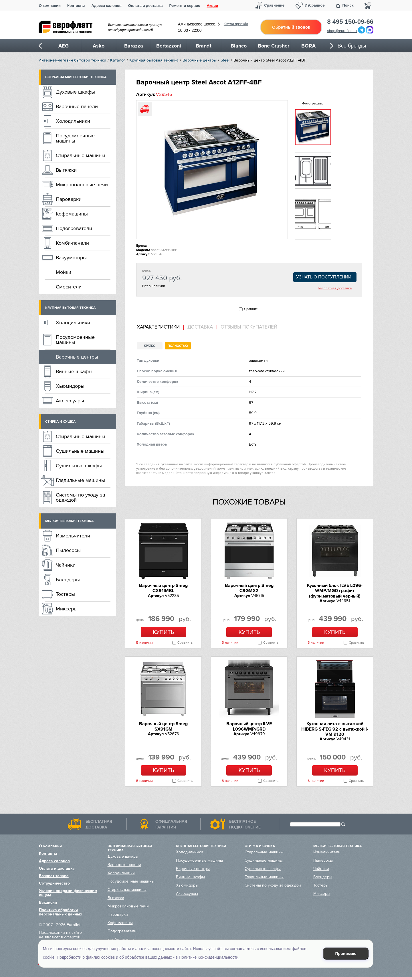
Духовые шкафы (75, 92)
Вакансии (48, 902)
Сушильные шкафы (79, 465)
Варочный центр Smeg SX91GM (163, 726)
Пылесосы (68, 550)
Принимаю (345, 953)
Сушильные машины (80, 451)
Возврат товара (54, 875)
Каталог (117, 60)
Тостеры (65, 594)
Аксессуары (70, 400)
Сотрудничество (54, 883)
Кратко (149, 346)
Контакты (76, 5)
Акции (212, 5)
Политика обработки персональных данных (60, 912)
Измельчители (73, 536)
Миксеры (67, 609)
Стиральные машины (80, 155)
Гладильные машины (80, 480)
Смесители (69, 287)
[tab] (160, 327)
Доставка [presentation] (200, 327)
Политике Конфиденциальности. (209, 957)
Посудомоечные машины (75, 138)
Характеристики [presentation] (158, 327)
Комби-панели (72, 243)
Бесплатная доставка (335, 288)
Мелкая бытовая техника (69, 521)
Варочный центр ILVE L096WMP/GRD (249, 726)
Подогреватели (74, 228)
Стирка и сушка (60, 422)
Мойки (63, 272)
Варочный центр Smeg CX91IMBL (163, 588)
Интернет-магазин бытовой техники (72, 60)
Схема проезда (236, 24)
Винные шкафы (74, 371)
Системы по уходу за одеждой (80, 497)
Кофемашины (72, 214)
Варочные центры (200, 60)
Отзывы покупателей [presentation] (249, 327)
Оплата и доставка (145, 5)
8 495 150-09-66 (350, 22)
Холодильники (73, 121)
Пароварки (69, 199)
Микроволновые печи (82, 184)
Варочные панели (77, 106)
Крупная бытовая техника (154, 60)
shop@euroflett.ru (342, 31)
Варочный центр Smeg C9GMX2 (249, 588)
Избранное (315, 5)
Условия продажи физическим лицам (68, 892)
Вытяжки (66, 170)
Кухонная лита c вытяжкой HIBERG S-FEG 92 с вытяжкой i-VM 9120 (334, 729)
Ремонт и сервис (184, 5)
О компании (50, 5)
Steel (225, 60)
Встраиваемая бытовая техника (75, 77)
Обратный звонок (291, 27)
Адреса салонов (106, 5)
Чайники (66, 565)
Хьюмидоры (70, 386)
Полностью (178, 346)
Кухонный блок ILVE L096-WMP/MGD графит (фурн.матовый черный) (335, 591)
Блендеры (68, 579)
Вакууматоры (71, 257)
